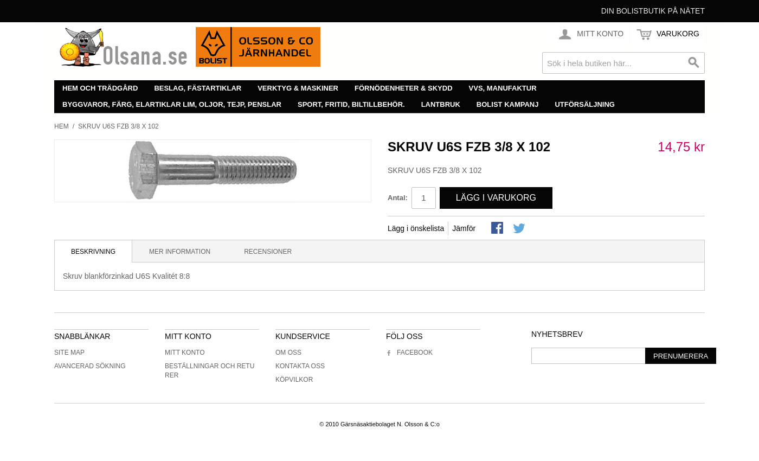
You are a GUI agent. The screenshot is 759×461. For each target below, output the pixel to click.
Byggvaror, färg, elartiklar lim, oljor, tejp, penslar (171, 104)
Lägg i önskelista (416, 228)
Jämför (463, 228)
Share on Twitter (520, 229)
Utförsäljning (585, 104)
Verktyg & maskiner (298, 88)
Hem (61, 126)
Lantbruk (440, 104)
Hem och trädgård (100, 88)
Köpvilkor (294, 379)
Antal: (398, 198)
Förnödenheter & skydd (404, 88)
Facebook (409, 352)
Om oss (288, 352)
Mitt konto (185, 352)
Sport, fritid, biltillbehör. (351, 104)
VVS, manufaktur (503, 88)
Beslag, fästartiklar (197, 88)
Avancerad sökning (90, 366)
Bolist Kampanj (508, 104)
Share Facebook (498, 229)
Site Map (69, 352)
